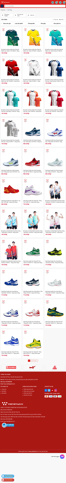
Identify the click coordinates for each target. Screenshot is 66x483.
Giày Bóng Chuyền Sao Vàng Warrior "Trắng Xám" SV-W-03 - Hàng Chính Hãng (54, 292)
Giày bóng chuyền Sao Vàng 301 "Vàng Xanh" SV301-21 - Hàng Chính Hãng (32, 352)
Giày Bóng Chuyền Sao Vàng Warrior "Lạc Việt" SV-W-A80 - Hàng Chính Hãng (10, 201)
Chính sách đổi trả (28, 393)
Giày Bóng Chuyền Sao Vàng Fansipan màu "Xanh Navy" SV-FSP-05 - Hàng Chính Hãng (33, 141)
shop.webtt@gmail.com (9, 384)
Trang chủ (4, 389)
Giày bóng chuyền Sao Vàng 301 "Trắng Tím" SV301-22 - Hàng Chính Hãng (32, 201)
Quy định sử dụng (28, 395)
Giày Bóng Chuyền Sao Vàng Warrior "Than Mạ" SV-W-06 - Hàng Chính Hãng (54, 262)
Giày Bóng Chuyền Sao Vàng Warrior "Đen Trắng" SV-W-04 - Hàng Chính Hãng (33, 292)
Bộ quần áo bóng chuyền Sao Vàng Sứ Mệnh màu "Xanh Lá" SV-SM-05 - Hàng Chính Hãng (10, 50)
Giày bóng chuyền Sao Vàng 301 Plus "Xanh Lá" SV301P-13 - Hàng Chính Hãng (32, 262)
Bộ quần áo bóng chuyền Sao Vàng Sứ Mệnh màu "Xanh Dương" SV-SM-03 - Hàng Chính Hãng (54, 50)
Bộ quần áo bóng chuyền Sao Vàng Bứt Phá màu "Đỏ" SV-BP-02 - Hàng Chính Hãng (54, 110)
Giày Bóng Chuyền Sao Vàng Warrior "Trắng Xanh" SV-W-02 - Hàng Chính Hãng (10, 322)
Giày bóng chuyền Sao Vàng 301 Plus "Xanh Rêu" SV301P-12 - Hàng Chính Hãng (54, 322)
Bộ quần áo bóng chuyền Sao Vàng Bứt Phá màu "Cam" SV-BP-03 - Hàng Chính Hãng (32, 110)
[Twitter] (49, 390)
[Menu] (2, 6)
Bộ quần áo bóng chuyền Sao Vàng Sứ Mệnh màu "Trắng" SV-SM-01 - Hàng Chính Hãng (32, 80)
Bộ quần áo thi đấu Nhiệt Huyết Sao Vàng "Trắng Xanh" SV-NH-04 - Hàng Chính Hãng (11, 231)
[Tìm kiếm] (5, 6)
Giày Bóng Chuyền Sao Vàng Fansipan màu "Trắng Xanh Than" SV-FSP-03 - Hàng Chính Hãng (11, 171)
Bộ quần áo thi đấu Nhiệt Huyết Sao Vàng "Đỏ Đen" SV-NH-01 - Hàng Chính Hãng (11, 262)
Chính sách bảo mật (28, 389)
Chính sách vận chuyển (29, 391)
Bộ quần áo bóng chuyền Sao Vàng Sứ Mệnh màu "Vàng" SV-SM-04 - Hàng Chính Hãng (33, 50)
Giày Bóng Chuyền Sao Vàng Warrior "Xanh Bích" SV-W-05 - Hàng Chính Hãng (10, 292)
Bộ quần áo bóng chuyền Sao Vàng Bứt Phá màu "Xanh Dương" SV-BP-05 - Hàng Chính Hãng (54, 80)
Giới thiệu (4, 391)
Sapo (46, 451)
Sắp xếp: (55, 19)
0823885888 (9, 381)
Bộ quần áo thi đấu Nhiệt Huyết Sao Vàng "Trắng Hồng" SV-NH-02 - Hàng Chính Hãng (55, 231)
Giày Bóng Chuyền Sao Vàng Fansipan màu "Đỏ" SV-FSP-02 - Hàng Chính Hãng (32, 171)
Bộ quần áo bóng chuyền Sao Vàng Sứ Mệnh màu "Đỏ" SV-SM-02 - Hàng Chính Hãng (10, 80)
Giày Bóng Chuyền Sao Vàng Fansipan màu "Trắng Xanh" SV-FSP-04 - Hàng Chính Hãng (54, 141)
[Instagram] (55, 390)
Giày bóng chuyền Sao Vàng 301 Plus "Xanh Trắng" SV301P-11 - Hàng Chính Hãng (10, 352)
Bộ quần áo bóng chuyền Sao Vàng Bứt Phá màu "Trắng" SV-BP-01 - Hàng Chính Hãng (10, 141)
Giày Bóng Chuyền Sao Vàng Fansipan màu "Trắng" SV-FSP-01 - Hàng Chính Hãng (54, 171)
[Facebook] (46, 390)
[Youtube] (52, 390)
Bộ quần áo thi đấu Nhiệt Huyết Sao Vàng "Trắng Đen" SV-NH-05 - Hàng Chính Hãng (55, 201)
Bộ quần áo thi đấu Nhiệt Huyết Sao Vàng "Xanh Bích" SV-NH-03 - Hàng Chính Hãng (32, 231)
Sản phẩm (4, 393)
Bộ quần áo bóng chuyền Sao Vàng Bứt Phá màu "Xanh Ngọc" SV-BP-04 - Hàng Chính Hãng (10, 110)
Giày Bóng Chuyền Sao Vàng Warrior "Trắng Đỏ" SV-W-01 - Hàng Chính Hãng (32, 322)
